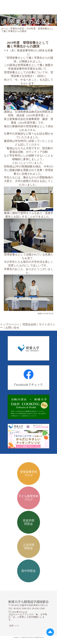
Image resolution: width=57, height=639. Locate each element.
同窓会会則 (29, 324)
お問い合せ (12, 327)
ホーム (4, 28)
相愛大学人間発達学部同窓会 (22, 3)
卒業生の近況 (17, 28)
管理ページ (14, 626)
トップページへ (9, 324)
